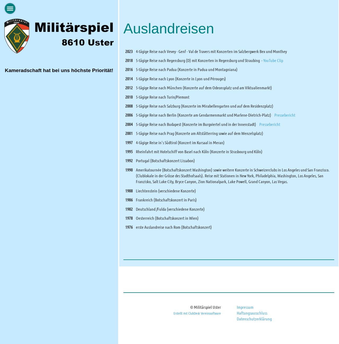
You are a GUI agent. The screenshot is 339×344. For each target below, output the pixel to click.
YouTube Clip (273, 60)
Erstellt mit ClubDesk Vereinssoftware (197, 313)
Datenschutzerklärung (254, 318)
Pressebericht (284, 114)
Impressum (245, 307)
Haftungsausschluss (252, 312)
